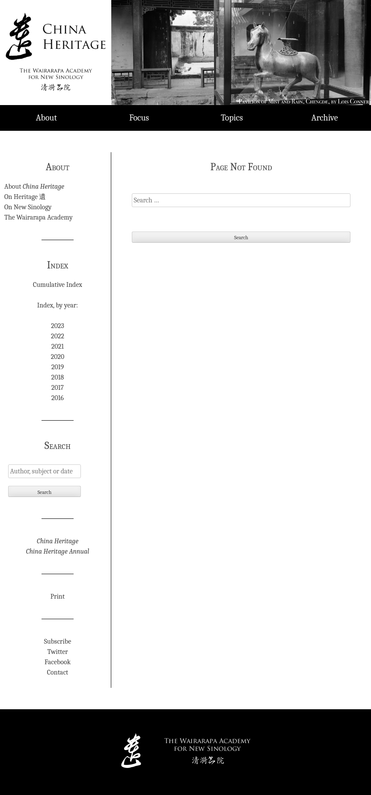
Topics (232, 118)
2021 (57, 346)
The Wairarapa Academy (38, 217)
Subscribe (57, 641)
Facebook (58, 662)
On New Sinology (28, 207)
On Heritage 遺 (25, 197)
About (46, 118)
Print (57, 596)
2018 (57, 377)
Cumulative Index (57, 285)
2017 (57, 387)
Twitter (57, 652)
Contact (57, 672)
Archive (325, 118)
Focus (139, 118)
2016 (57, 398)
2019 (57, 367)
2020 (58, 357)
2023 (57, 326)
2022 (57, 336)
